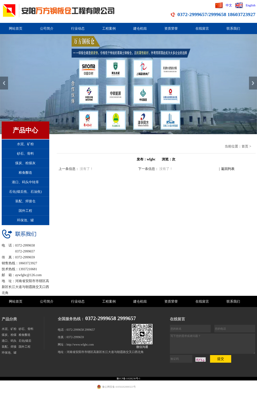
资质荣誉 (171, 28)
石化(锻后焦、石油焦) (25, 191)
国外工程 (25, 210)
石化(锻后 (25, 340)
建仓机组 (140, 28)
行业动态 (78, 28)
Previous (4, 83)
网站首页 (15, 28)
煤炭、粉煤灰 (25, 163)
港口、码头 (9, 340)
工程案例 (109, 28)
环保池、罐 (25, 220)
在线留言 (202, 28)
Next (253, 83)
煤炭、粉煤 (9, 334)
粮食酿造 (25, 172)
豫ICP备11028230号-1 (128, 378)
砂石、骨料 (25, 153)
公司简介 (47, 28)
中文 (229, 5)
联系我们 (233, 28)
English (251, 5)
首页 (245, 146)
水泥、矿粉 (25, 144)
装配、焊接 (9, 346)
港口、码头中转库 (25, 182)
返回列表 (228, 169)
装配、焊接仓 (25, 201)
